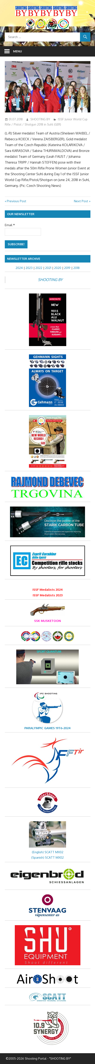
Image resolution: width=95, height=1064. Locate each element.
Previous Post (16, 201)
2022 (38, 268)
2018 (76, 268)
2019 (67, 268)
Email (10, 225)
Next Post (81, 201)
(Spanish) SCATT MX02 (47, 857)
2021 (48, 268)
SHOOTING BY (40, 119)
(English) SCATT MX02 (47, 852)
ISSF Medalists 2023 (47, 595)
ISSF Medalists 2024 (47, 590)
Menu (17, 51)
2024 (19, 268)
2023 (29, 268)
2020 (57, 268)
